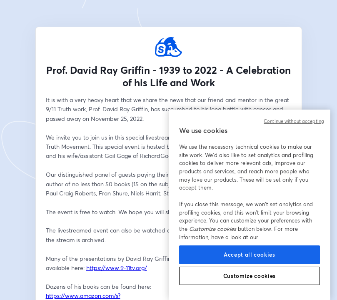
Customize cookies (249, 276)
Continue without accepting (294, 121)
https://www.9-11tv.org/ (116, 268)
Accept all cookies (249, 254)
